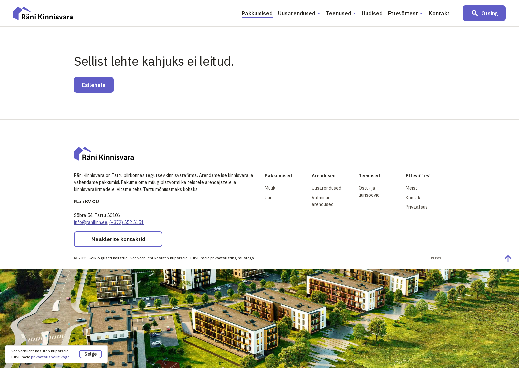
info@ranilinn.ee (90, 222)
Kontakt (439, 13)
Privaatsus (417, 207)
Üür (268, 198)
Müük (270, 188)
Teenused (338, 13)
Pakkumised (257, 13)
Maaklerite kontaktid (118, 239)
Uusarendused (296, 13)
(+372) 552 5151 (126, 222)
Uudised (372, 13)
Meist (411, 188)
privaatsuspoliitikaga (50, 356)
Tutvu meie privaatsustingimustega (222, 257)
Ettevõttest (403, 13)
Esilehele (94, 85)
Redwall (438, 258)
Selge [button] (90, 354)
